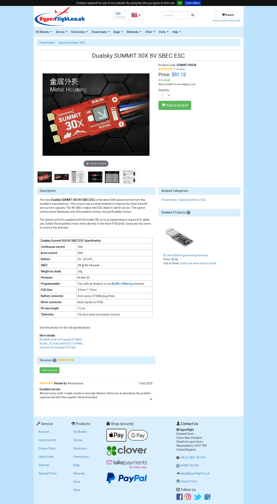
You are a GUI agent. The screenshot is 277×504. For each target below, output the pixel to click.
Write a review (49, 370)
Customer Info (48, 440)
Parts (164, 33)
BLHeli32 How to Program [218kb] (60, 339)
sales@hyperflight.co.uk (194, 473)
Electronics (80, 33)
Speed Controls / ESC (72, 42)
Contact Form (188, 481)
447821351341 (189, 465)
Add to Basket (175, 105)
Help (177, 33)
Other (150, 33)
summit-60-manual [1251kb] (57, 347)
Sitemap (44, 465)
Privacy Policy (47, 448)
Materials (134, 33)
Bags (119, 33)
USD (118, 13)
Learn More (193, 3)
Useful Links (46, 456)
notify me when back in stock (198, 263)
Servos (62, 33)
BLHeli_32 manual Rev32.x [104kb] (61, 343)
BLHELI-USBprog (122, 283)
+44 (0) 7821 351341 (193, 457)
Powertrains (101, 33)
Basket (228, 14)
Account (44, 431)
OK (180, 3)
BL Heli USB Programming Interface (186, 255)
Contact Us (189, 424)
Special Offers (48, 473)
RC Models (44, 33)
